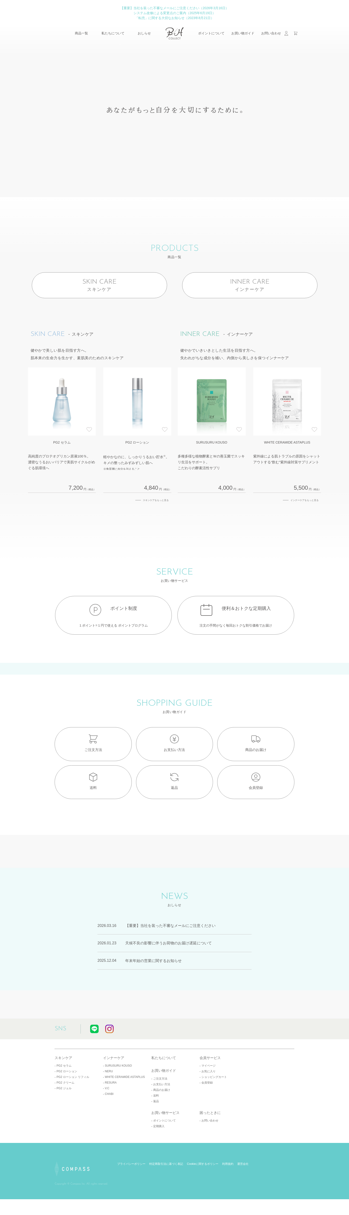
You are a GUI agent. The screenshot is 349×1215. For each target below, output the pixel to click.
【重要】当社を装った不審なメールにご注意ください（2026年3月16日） (174, 8)
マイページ (208, 1090)
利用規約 (227, 1188)
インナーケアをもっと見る (304, 507)
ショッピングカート (214, 1101)
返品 (156, 1125)
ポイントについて (211, 33)
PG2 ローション (66, 1095)
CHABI (109, 1118)
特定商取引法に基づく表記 (166, 1188)
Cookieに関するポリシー (202, 1188)
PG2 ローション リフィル (72, 1101)
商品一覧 (81, 33)
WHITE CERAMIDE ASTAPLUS (125, 1101)
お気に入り (208, 1095)
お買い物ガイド (242, 33)
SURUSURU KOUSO (118, 1090)
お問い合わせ (271, 33)
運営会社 (243, 1188)
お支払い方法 (161, 1108)
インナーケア (113, 1082)
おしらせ (144, 33)
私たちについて (112, 33)
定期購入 (158, 1150)
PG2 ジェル (63, 1112)
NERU (109, 1095)
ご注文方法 (160, 1102)
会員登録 (207, 1107)
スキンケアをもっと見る (156, 507)
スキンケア (63, 1082)
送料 (156, 1119)
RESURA (111, 1107)
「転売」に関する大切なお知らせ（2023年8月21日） (174, 18)
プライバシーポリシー (131, 1188)
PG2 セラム (63, 1090)
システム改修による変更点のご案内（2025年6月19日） (174, 13)
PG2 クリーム (65, 1107)
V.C (107, 1112)
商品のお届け (161, 1114)
